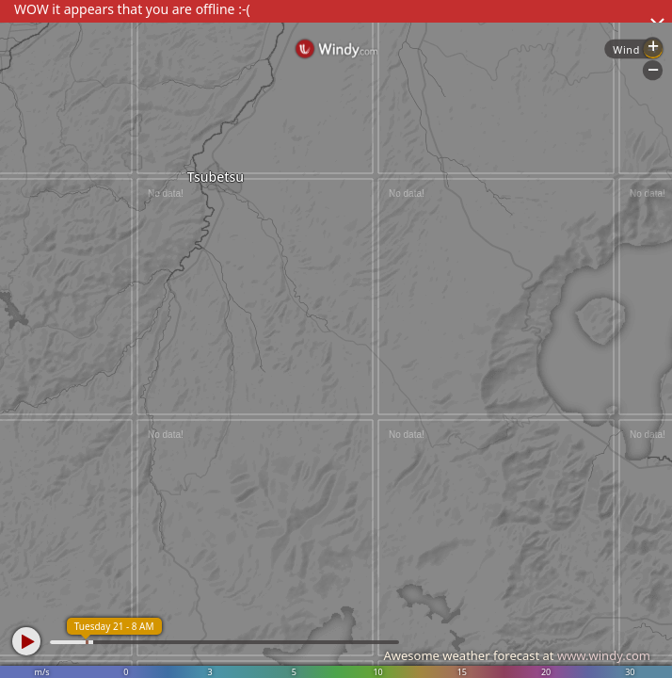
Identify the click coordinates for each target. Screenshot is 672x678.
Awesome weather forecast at (516, 655)
